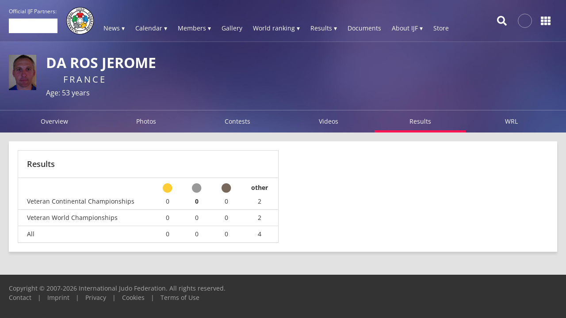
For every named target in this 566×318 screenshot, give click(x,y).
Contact (20, 297)
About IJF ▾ (407, 28)
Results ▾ (323, 28)
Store (441, 28)
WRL (511, 121)
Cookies (133, 297)
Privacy (95, 297)
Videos (328, 121)
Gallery (232, 28)
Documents (364, 28)
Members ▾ (194, 28)
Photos (146, 121)
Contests (237, 121)
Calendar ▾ (151, 28)
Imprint (58, 297)
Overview (54, 121)
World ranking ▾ (276, 28)
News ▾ (114, 28)
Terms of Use (180, 297)
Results (420, 121)
